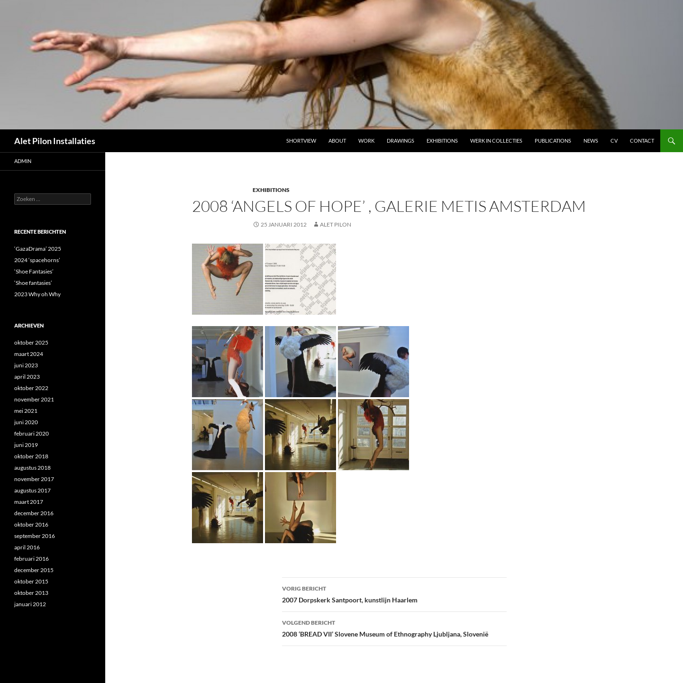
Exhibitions (442, 140)
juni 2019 (26, 444)
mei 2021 (25, 410)
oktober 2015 (31, 581)
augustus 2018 (32, 467)
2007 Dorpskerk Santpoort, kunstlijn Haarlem (394, 593)
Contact (642, 140)
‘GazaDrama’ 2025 (37, 248)
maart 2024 (28, 353)
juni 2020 (26, 422)
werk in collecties (496, 140)
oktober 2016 (31, 524)
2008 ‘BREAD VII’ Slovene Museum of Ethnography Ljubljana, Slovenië (394, 627)
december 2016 (34, 513)
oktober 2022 (31, 388)
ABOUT (337, 140)
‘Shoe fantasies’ (33, 282)
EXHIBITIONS (271, 189)
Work (366, 140)
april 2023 (27, 376)
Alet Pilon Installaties (54, 141)
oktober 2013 (31, 592)
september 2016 (34, 535)
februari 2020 (31, 433)
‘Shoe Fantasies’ (34, 271)
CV (614, 140)
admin (22, 161)
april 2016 (27, 547)
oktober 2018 (31, 456)
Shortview (301, 140)
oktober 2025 (31, 342)
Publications (553, 140)
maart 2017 (28, 501)
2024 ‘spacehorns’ (37, 260)
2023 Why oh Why (37, 294)
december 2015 (34, 570)
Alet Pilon (335, 224)
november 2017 (34, 479)
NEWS (590, 140)
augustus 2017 (32, 490)
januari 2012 (30, 604)
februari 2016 (31, 558)
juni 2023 (26, 365)
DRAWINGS (400, 140)
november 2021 (34, 399)
